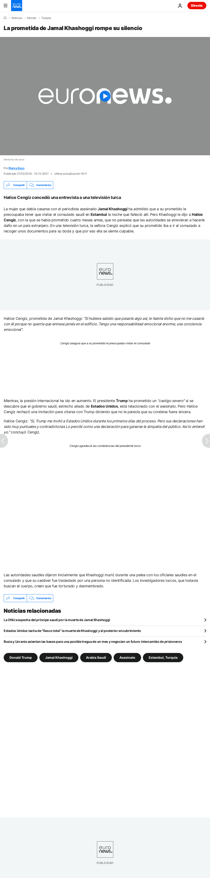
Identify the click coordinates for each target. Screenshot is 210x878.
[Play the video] (105, 96)
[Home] (5, 17)
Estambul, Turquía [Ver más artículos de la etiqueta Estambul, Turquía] (163, 657)
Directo (197, 5)
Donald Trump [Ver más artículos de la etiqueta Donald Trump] (20, 657)
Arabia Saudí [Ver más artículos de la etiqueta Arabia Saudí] (96, 657)
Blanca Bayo (16, 168)
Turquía (46, 18)
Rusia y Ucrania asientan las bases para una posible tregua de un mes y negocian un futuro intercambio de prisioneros (93, 641)
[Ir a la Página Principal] (16, 5)
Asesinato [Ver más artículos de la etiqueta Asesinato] (127, 657)
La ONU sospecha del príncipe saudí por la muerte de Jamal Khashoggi (57, 620)
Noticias (17, 18)
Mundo (31, 18)
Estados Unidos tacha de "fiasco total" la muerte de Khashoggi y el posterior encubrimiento (72, 631)
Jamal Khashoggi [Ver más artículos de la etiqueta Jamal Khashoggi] (59, 657)
